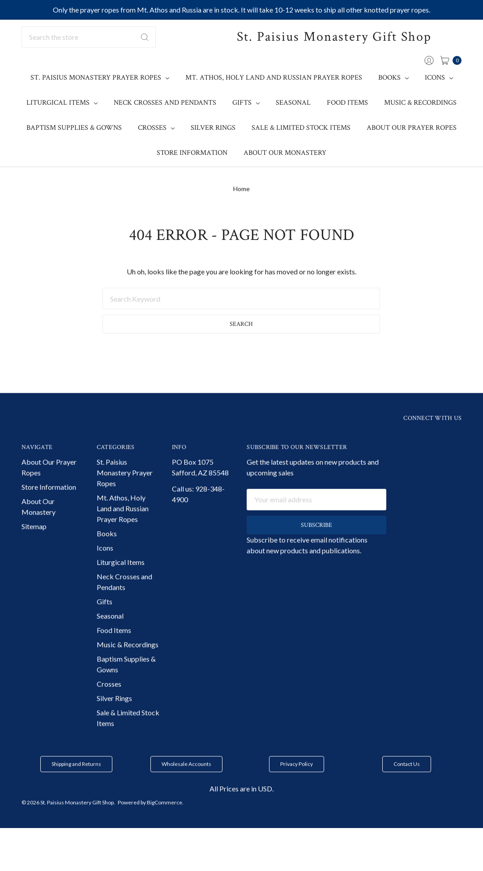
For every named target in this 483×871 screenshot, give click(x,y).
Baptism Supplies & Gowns (74, 127)
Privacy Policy (296, 778)
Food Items (347, 102)
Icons (439, 77)
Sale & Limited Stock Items (301, 127)
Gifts (246, 102)
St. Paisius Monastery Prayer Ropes (99, 77)
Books (393, 77)
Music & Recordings (420, 102)
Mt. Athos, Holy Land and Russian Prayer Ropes (273, 77)
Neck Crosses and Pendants (165, 102)
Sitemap (34, 541)
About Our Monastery (285, 153)
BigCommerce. (165, 817)
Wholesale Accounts (186, 778)
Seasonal (293, 102)
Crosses (156, 127)
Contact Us (406, 778)
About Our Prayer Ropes (412, 127)
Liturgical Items (62, 102)
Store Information (192, 153)
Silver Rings (213, 127)
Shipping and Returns (76, 778)
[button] (76, 779)
